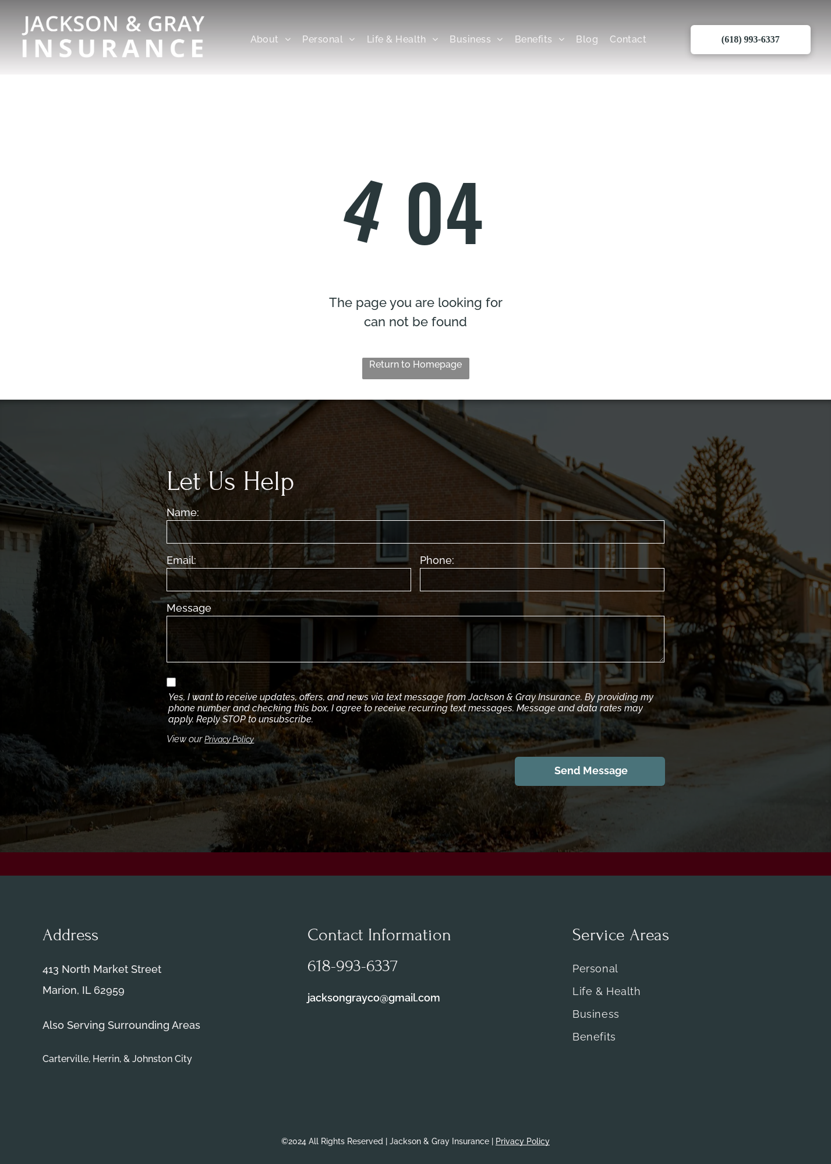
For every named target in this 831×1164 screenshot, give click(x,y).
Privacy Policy (229, 739)
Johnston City (162, 1058)
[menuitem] (271, 39)
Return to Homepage (415, 364)
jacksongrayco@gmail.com (373, 998)
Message (189, 608)
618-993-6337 (352, 966)
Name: (183, 512)
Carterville (66, 1058)
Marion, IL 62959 (84, 990)
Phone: (437, 560)
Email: (181, 560)
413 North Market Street (102, 969)
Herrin (106, 1058)
